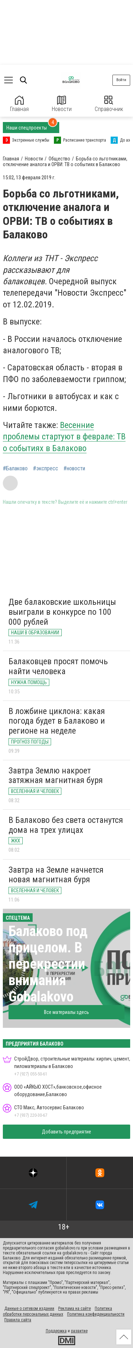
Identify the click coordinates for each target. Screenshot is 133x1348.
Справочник (109, 104)
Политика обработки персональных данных (57, 1311)
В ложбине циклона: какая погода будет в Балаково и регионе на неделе (57, 721)
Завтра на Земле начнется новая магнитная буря (56, 875)
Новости (62, 104)
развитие (79, 1330)
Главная (19, 104)
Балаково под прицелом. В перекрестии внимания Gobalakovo (48, 964)
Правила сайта (17, 1319)
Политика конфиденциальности (95, 1314)
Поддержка (56, 1330)
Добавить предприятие (66, 1132)
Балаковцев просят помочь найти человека (58, 666)
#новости (74, 468)
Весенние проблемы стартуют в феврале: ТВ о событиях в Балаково (64, 436)
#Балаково (15, 468)
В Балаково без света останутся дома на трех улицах (66, 825)
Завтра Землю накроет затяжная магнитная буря (56, 776)
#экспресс (45, 468)
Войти (121, 80)
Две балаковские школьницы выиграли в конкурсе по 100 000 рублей (62, 612)
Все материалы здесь (66, 1012)
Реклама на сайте (74, 1308)
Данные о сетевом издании (29, 1308)
